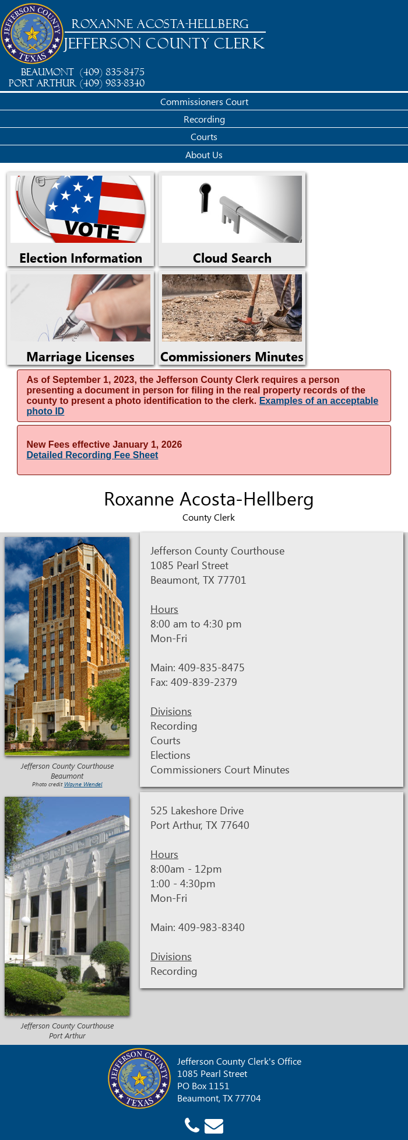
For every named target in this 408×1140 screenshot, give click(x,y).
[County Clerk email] (214, 1124)
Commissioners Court (204, 101)
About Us (204, 154)
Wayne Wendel (83, 783)
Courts (204, 136)
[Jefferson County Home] (32, 34)
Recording (204, 119)
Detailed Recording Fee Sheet (93, 455)
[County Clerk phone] (192, 1124)
